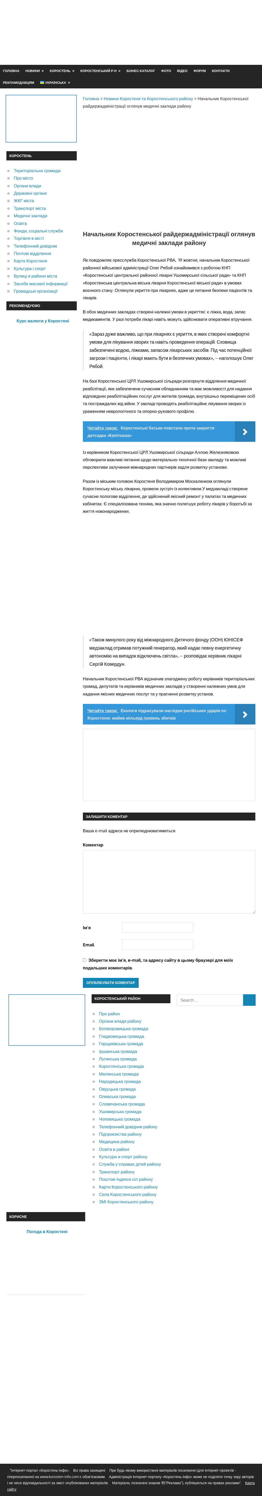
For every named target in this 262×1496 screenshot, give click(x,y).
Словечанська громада (122, 1103)
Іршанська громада (118, 1051)
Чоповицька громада (119, 1119)
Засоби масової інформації (41, 283)
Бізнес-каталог (140, 71)
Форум (199, 71)
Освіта (20, 223)
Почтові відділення (32, 253)
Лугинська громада (118, 1058)
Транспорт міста (30, 208)
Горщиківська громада (121, 1043)
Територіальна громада (37, 170)
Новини (32, 71)
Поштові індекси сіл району (126, 1179)
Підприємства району (120, 1134)
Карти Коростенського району (128, 1187)
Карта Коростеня (30, 260)
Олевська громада (117, 1096)
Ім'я (87, 927)
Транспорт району (117, 1171)
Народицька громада (120, 1081)
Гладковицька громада (121, 1036)
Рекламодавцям (18, 82)
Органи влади (27, 185)
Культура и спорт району (123, 1156)
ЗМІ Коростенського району (126, 1201)
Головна (11, 71)
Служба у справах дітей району (130, 1164)
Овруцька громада (117, 1089)
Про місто (23, 178)
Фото (166, 71)
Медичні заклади (30, 215)
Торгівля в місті (29, 238)
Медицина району (117, 1141)
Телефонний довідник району (128, 1126)
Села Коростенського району (127, 1194)
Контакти (221, 71)
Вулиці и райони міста (35, 276)
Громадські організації (36, 291)
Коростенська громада (121, 1066)
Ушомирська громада (120, 1111)
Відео (182, 71)
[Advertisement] (162, 44)
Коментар (93, 844)
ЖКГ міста (24, 200)
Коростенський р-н (98, 71)
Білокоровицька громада (123, 1028)
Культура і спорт (30, 268)
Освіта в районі (114, 1149)
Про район (109, 1013)
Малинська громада (119, 1074)
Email (88, 944)
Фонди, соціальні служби (38, 230)
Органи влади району (120, 1021)
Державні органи (30, 193)
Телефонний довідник (35, 246)
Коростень (60, 71)
